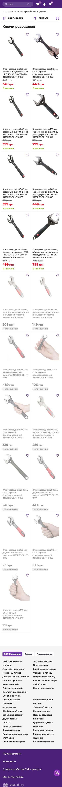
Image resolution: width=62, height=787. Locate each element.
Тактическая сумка (42, 661)
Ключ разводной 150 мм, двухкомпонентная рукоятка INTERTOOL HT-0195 (15, 554)
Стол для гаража (11, 699)
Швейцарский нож (12, 711)
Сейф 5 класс (40, 684)
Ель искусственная (43, 730)
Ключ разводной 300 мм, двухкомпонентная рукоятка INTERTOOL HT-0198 (15, 373)
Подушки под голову (44, 676)
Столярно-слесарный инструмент (26, 11)
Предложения (44, 654)
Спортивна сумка (11, 696)
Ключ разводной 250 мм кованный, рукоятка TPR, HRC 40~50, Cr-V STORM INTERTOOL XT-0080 (15, 253)
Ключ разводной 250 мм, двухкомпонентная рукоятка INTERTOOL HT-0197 (45, 494)
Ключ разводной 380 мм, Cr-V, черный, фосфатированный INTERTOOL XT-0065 (45, 73)
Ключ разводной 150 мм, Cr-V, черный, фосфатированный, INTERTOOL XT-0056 (14, 614)
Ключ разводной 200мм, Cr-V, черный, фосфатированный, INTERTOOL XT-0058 (44, 554)
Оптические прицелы (13, 741)
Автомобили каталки (13, 669)
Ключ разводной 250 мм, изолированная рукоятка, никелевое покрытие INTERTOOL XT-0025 (15, 313)
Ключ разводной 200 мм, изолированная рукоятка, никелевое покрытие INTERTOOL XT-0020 (45, 313)
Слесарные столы (42, 711)
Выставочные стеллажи (14, 692)
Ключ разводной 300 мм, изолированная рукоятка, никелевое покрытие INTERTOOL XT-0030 (45, 433)
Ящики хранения (11, 730)
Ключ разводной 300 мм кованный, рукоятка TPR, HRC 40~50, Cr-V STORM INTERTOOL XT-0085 (15, 193)
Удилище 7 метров (42, 707)
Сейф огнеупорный (12, 688)
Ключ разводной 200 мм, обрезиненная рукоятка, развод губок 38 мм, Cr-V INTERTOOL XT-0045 (45, 193)
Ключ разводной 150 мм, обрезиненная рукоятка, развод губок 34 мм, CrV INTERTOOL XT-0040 (45, 133)
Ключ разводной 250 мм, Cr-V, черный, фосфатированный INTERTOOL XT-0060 (15, 494)
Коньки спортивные (43, 741)
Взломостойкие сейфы (45, 680)
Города (28, 654)
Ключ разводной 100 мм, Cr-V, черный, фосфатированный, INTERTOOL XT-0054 (44, 373)
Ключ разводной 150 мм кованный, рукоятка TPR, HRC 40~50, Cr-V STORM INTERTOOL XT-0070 (15, 73)
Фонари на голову (42, 673)
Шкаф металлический (44, 669)
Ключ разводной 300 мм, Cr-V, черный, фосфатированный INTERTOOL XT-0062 (15, 433)
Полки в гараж (40, 665)
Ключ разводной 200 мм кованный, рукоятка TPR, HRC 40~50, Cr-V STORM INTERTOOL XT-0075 (15, 133)
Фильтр (40, 18)
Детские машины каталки (15, 676)
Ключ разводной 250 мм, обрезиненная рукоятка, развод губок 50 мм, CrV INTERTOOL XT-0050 (45, 253)
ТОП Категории (12, 654)
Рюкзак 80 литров (11, 673)
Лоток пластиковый (43, 688)
